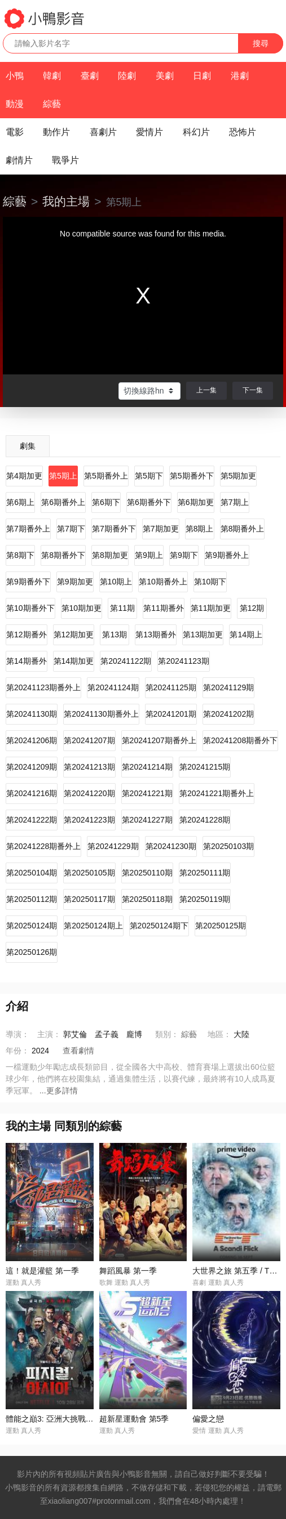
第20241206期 (31, 740)
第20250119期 (204, 899)
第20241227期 (147, 819)
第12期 (252, 608)
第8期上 (200, 528)
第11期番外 (163, 608)
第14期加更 (74, 660)
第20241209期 (31, 766)
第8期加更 (110, 555)
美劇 (165, 76)
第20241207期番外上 (159, 740)
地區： (219, 1034)
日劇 (202, 76)
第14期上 (246, 634)
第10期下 (210, 581)
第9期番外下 (28, 581)
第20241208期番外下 (240, 740)
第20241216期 (31, 793)
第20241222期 (31, 819)
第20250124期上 (93, 925)
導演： (17, 1034)
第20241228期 (204, 819)
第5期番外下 (192, 475)
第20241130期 (31, 713)
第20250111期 (204, 872)
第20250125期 (220, 925)
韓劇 (52, 76)
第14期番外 (26, 660)
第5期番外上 (106, 475)
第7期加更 (161, 528)
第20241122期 (125, 660)
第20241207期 (89, 740)
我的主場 (66, 201)
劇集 (28, 445)
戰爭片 (65, 160)
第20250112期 (31, 899)
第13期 (114, 634)
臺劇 (90, 76)
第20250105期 (89, 872)
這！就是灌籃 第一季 (42, 1270)
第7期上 (235, 502)
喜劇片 (103, 132)
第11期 (122, 608)
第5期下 (149, 475)
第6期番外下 (149, 502)
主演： (49, 1034)
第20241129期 (228, 687)
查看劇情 (78, 1050)
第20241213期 (89, 766)
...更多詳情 (58, 1090)
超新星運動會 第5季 (134, 1418)
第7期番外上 (28, 528)
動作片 (56, 132)
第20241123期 (183, 660)
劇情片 (19, 160)
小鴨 (15, 76)
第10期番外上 (163, 581)
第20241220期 (89, 793)
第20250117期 (89, 899)
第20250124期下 (159, 925)
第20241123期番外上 (43, 687)
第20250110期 (147, 872)
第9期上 (149, 555)
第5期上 (63, 475)
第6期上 (20, 502)
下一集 (253, 390)
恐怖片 (242, 132)
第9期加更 (75, 581)
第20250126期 (31, 952)
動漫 (15, 104)
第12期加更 (74, 634)
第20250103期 (228, 846)
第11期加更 (211, 608)
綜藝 (52, 104)
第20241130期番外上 (101, 713)
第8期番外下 (63, 555)
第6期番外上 (63, 502)
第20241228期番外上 (43, 846)
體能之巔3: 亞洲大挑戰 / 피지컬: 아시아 (75, 1418)
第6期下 (106, 502)
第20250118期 (147, 899)
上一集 (206, 390)
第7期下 (71, 528)
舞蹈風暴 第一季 (128, 1270)
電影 (15, 132)
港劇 (240, 76)
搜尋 (261, 43)
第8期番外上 (243, 528)
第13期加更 (203, 634)
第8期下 (20, 555)
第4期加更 (24, 475)
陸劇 (127, 76)
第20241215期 (204, 766)
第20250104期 (31, 872)
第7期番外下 (114, 528)
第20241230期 (171, 846)
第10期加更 (81, 608)
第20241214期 (147, 766)
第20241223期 (89, 819)
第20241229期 (112, 846)
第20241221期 (147, 793)
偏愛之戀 (208, 1418)
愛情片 (149, 132)
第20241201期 (171, 713)
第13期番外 (155, 634)
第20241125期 (171, 687)
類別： (167, 1034)
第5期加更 (239, 475)
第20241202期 (228, 713)
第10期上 (116, 581)
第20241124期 (112, 687)
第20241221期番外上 (216, 793)
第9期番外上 (227, 555)
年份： (17, 1050)
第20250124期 (31, 925)
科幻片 (196, 132)
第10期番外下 (30, 608)
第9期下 (184, 555)
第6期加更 (196, 502)
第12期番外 (26, 634)
